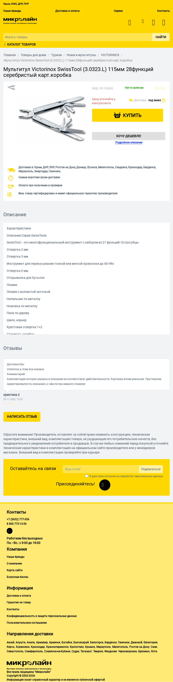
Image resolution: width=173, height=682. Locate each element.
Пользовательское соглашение (27, 622)
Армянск (54, 642)
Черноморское (127, 651)
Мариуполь (103, 646)
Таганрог (86, 651)
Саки (154, 646)
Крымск (90, 646)
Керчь (10, 646)
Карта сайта (15, 570)
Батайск (67, 642)
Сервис (118, 11)
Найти (161, 37)
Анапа (31, 642)
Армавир (42, 642)
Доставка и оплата (67, 11)
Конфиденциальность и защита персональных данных (42, 616)
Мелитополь (120, 646)
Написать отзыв (22, 417)
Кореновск (22, 646)
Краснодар (38, 646)
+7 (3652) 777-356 (18, 519)
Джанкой (136, 642)
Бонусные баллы (17, 577)
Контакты (163, 11)
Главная (10, 55)
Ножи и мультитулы (81, 55)
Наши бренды (12, 11)
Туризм (56, 55)
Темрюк (98, 651)
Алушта (20, 642)
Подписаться (151, 469)
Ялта (154, 651)
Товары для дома (33, 55)
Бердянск (111, 642)
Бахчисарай (81, 642)
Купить (132, 115)
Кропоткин (77, 646)
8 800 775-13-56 (17, 523)
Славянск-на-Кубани (57, 651)
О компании (14, 563)
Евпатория (150, 642)
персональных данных (148, 476)
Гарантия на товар (19, 602)
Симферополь (34, 651)
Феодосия (110, 651)
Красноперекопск (57, 646)
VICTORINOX (110, 55)
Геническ (123, 642)
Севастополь (15, 651)
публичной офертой (92, 679)
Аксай (10, 642)
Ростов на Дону (139, 646)
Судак (75, 651)
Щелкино (144, 651)
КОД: (95, 88)
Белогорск (96, 642)
